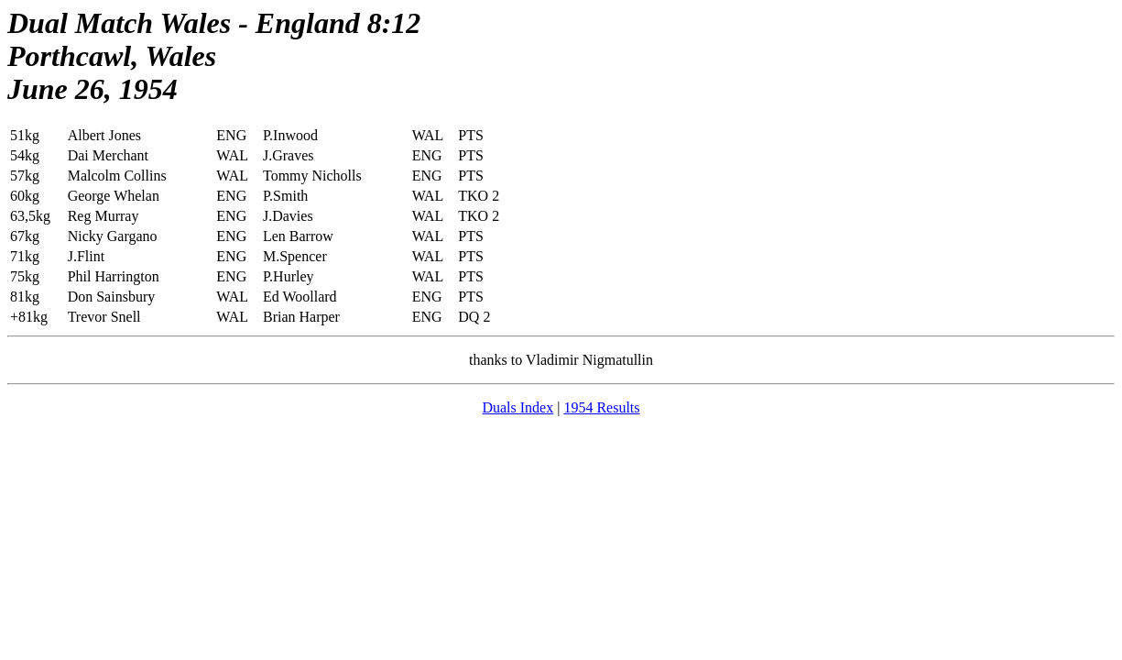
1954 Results (601, 407)
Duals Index (517, 407)
